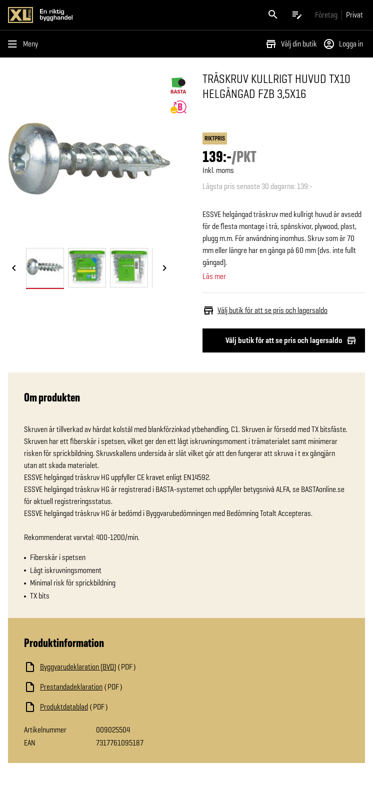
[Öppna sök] (273, 15)
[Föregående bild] (14, 268)
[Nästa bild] (164, 268)
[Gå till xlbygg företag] (326, 15)
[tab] (45, 268)
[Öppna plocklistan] (297, 15)
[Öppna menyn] (25, 44)
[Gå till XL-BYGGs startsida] (95, 15)
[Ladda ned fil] (124, 667)
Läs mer (214, 276)
